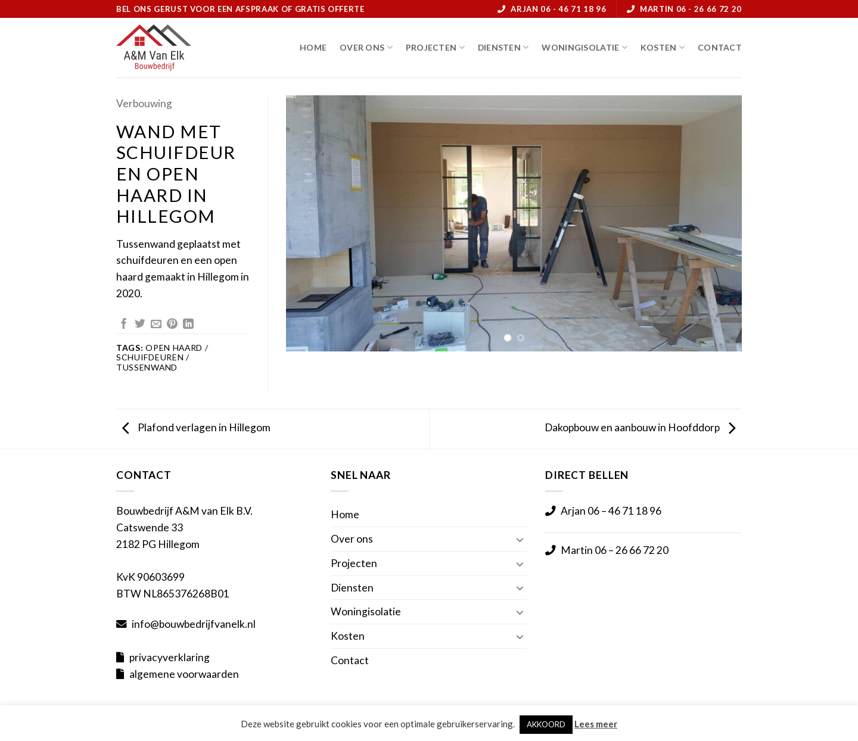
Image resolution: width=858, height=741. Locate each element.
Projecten (435, 47)
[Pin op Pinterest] (172, 325)
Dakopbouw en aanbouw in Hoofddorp (640, 427)
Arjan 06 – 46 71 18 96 (611, 511)
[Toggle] (520, 538)
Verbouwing (144, 103)
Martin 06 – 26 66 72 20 (615, 550)
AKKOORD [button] (546, 724)
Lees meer (595, 723)
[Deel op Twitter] (140, 325)
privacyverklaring (169, 657)
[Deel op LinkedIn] (188, 325)
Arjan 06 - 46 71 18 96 (558, 9)
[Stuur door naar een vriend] (156, 325)
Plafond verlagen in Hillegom (196, 427)
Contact (720, 47)
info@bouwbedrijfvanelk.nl (194, 624)
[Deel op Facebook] (124, 325)
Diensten (503, 47)
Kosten (663, 47)
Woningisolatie (584, 47)
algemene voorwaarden (184, 674)
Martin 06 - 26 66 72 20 (691, 9)
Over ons (366, 47)
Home (313, 47)
